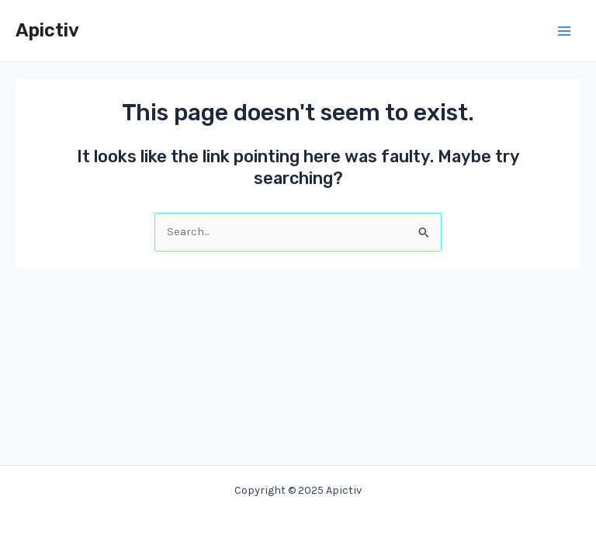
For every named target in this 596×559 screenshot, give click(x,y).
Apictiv (47, 30)
